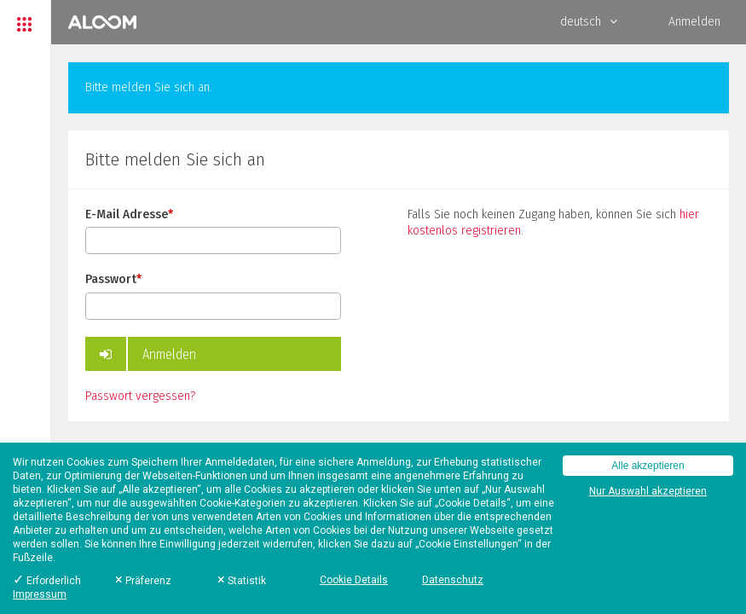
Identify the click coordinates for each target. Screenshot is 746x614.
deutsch (588, 21)
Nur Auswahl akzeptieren (648, 491)
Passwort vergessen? (140, 396)
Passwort (113, 279)
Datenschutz (452, 580)
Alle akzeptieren (647, 466)
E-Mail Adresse (129, 214)
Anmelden (694, 21)
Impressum (40, 594)
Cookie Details (354, 580)
